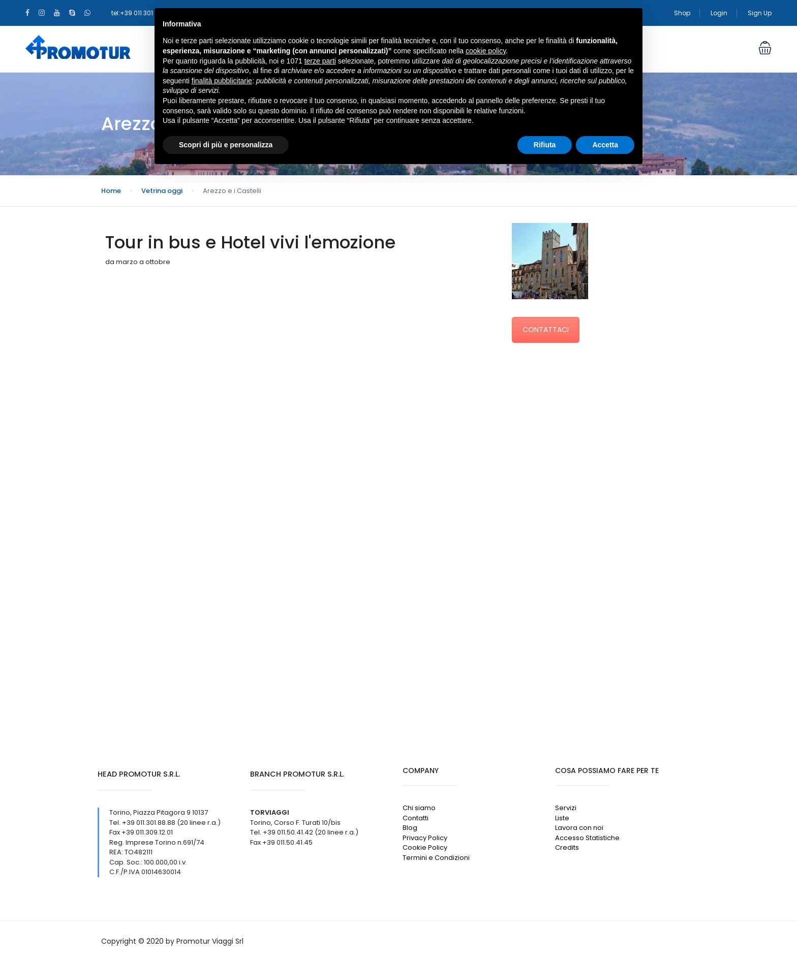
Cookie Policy (425, 847)
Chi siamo (419, 808)
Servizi (565, 808)
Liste (562, 818)
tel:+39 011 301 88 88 (141, 13)
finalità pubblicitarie (222, 81)
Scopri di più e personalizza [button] (225, 145)
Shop (682, 13)
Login (719, 13)
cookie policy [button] (486, 51)
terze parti (320, 61)
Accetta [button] (605, 145)
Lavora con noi (579, 827)
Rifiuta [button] (545, 145)
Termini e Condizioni (436, 857)
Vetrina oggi (161, 191)
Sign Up (760, 13)
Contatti (415, 818)
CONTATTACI (546, 330)
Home (111, 191)
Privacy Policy (425, 838)
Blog (410, 827)
